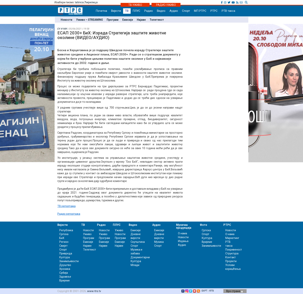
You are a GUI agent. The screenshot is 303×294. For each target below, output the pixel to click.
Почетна (101, 11)
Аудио (173, 11)
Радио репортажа (68, 213)
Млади (135, 265)
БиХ (61, 238)
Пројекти (231, 261)
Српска (206, 230)
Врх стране (234, 291)
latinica (79, 2)
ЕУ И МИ (62, 28)
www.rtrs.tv (94, 291)
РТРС (214, 11)
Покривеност (233, 249)
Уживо (87, 234)
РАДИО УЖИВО (166, 4)
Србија (63, 272)
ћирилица (91, 2)
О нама (182, 233)
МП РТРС (200, 11)
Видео (161, 11)
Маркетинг (232, 238)
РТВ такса (228, 11)
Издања (183, 241)
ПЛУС (136, 11)
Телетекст (157, 19)
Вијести (116, 11)
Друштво (65, 265)
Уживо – (89, 19)
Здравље (65, 276)
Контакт (230, 257)
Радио (148, 11)
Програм (112, 19)
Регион (63, 241)
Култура (64, 257)
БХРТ (204, 290)
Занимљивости (69, 261)
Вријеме (64, 280)
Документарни (140, 257)
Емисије (127, 19)
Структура (231, 253)
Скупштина (138, 241)
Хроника (64, 268)
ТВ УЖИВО (135, 4)
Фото (203, 224)
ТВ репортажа (66, 206)
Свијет (63, 245)
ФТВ (211, 290)
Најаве (141, 19)
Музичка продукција (183, 226)
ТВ (127, 11)
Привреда (65, 253)
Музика (159, 241)
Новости (66, 19)
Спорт (186, 11)
